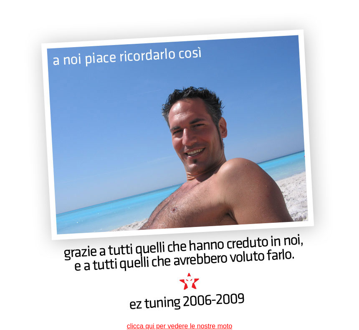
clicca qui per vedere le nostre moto (180, 326)
